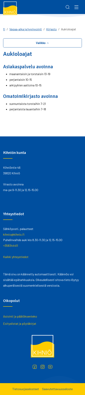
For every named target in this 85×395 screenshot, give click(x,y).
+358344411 (10, 245)
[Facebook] (34, 366)
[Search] (67, 7)
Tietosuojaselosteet (25, 389)
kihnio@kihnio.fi (13, 234)
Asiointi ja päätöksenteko (20, 316)
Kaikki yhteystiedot (15, 257)
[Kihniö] (10, 8)
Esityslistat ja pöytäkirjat (19, 323)
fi (4, 29)
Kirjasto (51, 29)
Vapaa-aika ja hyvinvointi (25, 29)
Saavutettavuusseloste (57, 389)
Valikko (41, 43)
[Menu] (76, 7)
